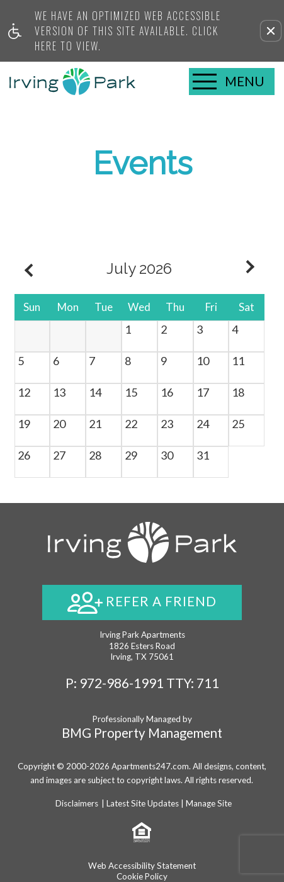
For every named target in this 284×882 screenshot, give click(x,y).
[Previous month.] (27, 268)
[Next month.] (251, 268)
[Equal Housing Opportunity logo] (141, 830)
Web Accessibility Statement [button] (142, 866)
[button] (271, 31)
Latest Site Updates (142, 803)
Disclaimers (76, 803)
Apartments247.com (150, 766)
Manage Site (209, 803)
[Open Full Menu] (232, 81)
